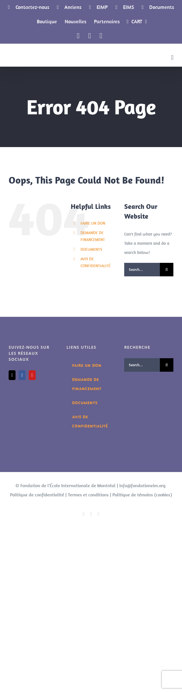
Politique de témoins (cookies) (142, 495)
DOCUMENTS (91, 249)
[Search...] (142, 269)
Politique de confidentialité (37, 495)
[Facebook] (22, 375)
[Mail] (12, 375)
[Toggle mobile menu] (172, 58)
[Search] (166, 269)
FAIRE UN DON (93, 223)
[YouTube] (32, 375)
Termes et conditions (88, 495)
